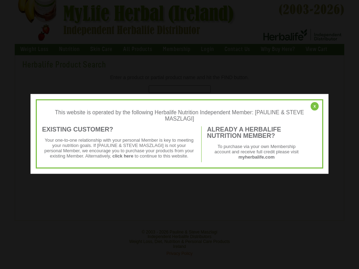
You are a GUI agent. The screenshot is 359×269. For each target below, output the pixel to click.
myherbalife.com (256, 157)
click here (122, 156)
